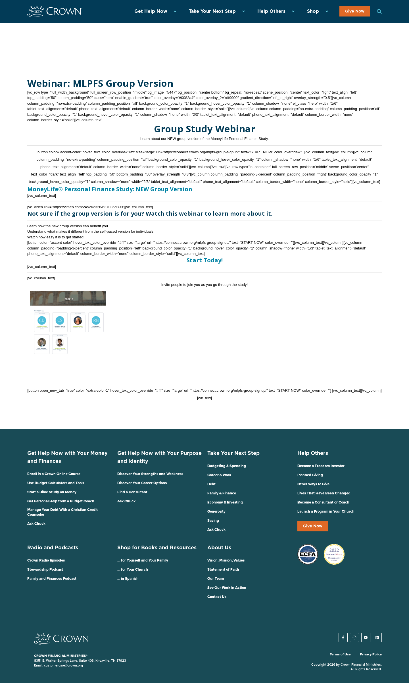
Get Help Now (150, 11)
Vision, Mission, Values (226, 560)
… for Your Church (132, 569)
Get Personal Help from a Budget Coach (60, 501)
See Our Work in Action (226, 588)
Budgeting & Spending (226, 466)
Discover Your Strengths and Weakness (150, 474)
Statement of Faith (223, 569)
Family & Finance (221, 493)
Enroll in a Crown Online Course (53, 474)
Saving (213, 521)
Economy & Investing (225, 502)
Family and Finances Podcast (51, 579)
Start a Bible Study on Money (51, 492)
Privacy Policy (371, 654)
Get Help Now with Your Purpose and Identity (159, 457)
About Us (219, 547)
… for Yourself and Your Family (142, 560)
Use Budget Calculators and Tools (55, 483)
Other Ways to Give (313, 484)
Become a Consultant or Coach (323, 502)
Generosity (216, 511)
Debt (211, 484)
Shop (313, 11)
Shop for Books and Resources (157, 547)
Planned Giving (310, 475)
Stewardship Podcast (45, 569)
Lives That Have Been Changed (323, 493)
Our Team (215, 579)
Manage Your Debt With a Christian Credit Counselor (62, 512)
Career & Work (219, 475)
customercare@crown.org (63, 665)
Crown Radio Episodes (46, 560)
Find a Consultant (132, 492)
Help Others (271, 11)
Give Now (354, 11)
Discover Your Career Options (142, 483)
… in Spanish (128, 579)
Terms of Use (340, 654)
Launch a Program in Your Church (325, 511)
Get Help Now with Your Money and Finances (67, 457)
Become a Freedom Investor (321, 466)
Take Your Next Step (212, 11)
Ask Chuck (36, 524)
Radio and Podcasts (52, 547)
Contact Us (216, 597)
